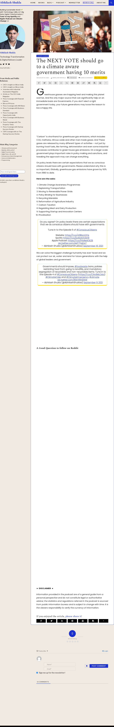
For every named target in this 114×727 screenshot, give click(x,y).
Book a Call (88, 3)
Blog (49, 3)
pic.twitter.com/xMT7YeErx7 (72, 243)
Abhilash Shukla (10, 3)
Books (41, 3)
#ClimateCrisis (53, 277)
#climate (94, 277)
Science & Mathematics (9, 158)
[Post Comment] (99, 666)
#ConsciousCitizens (86, 229)
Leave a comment (86, 78)
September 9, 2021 (93, 282)
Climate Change (42, 56)
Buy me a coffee (100, 78)
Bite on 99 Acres (8, 103)
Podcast (60, 3)
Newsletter (74, 3)
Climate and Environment (9, 148)
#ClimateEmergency (77, 277)
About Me (101, 3)
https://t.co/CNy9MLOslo (91, 274)
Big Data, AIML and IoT (8, 150)
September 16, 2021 (93, 245)
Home (33, 3)
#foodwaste (81, 266)
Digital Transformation (8, 152)
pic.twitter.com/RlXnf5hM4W (72, 279)
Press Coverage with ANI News (14, 106)
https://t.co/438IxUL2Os (77, 235)
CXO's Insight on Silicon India (13, 85)
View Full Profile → (5, 68)
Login (105, 651)
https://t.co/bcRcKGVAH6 (76, 237)
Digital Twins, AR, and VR (9, 154)
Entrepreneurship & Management (12, 156)
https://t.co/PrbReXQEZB (80, 240)
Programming (6, 160)
